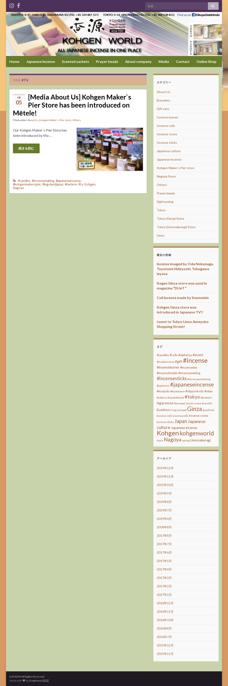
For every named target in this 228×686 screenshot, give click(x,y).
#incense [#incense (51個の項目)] (195, 360)
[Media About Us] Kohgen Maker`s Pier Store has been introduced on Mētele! (72, 105)
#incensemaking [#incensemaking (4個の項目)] (189, 373)
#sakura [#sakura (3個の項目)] (162, 397)
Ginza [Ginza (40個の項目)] (194, 408)
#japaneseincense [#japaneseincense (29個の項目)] (192, 384)
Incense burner (167, 117)
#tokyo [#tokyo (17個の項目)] (192, 397)
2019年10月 (165, 485)
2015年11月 (165, 654)
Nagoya (18, 188)
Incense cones (167, 134)
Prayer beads (107, 61)
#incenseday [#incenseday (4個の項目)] (188, 367)
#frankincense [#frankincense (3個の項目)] (165, 361)
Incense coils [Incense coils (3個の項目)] (164, 415)
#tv (80, 184)
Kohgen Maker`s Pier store (55, 120)
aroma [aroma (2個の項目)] (197, 403)
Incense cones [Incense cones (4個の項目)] (198, 415)
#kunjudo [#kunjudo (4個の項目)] (163, 391)
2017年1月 (164, 594)
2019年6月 (164, 518)
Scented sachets (75, 61)
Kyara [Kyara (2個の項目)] (160, 440)
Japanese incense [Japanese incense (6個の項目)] (184, 427)
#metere (71, 184)
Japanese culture (169, 151)
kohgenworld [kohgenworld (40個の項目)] (197, 433)
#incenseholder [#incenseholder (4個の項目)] (167, 373)
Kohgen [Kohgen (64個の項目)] (168, 433)
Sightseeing (165, 201)
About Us (32, 120)
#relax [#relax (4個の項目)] (208, 391)
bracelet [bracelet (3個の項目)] (207, 403)
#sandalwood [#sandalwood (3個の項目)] (175, 397)
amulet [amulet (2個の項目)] (190, 403)
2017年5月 (164, 561)
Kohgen (90, 184)
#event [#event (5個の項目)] (198, 355)
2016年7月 (164, 637)
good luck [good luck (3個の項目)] (208, 410)
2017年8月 (164, 535)
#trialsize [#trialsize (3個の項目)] (206, 397)
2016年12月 (165, 603)
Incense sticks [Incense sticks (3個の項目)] (165, 422)
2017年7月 (164, 544)
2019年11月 (165, 476)
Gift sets (163, 109)
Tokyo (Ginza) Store (170, 218)
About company (138, 61)
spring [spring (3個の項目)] (186, 440)
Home (14, 61)
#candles (24, 181)
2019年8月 (164, 502)
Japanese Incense (40, 61)
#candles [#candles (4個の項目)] (163, 355)
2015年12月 (165, 645)
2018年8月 (164, 527)
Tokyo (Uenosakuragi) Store (176, 227)
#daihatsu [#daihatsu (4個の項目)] (185, 355)
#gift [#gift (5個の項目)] (178, 361)
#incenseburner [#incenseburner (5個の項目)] (168, 367)
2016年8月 (164, 628)
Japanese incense (169, 159)
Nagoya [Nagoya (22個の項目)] (172, 439)
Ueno (160, 235)
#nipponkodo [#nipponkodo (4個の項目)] (194, 391)
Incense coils (166, 126)
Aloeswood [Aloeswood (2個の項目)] (179, 403)
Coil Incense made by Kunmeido (183, 297)
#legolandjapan (52, 184)
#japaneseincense (68, 181)
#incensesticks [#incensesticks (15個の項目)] (172, 378)
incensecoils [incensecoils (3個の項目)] (180, 415)
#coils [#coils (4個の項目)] (174, 355)
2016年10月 (165, 620)
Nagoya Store (166, 176)
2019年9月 (164, 493)
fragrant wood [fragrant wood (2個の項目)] (179, 410)
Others (76, 120)
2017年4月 (164, 569)
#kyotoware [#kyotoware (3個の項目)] (177, 391)
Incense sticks (167, 142)
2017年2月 (164, 586)
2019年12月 (165, 468)
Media (164, 61)
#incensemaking (43, 181)
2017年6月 (164, 552)
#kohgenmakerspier (27, 184)
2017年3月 (164, 578)
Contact (182, 61)
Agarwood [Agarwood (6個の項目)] (165, 403)
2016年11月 (165, 611)
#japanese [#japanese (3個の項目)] (163, 385)
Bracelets (163, 100)
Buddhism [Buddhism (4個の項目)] (164, 410)
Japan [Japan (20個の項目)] (180, 421)
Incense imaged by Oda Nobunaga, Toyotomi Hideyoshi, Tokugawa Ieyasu (185, 269)
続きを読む (26, 148)
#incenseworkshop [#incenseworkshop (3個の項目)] (198, 379)
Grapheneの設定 (39, 680)
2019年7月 (164, 510)
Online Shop (206, 61)
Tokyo (161, 210)
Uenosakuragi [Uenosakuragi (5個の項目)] (200, 440)
